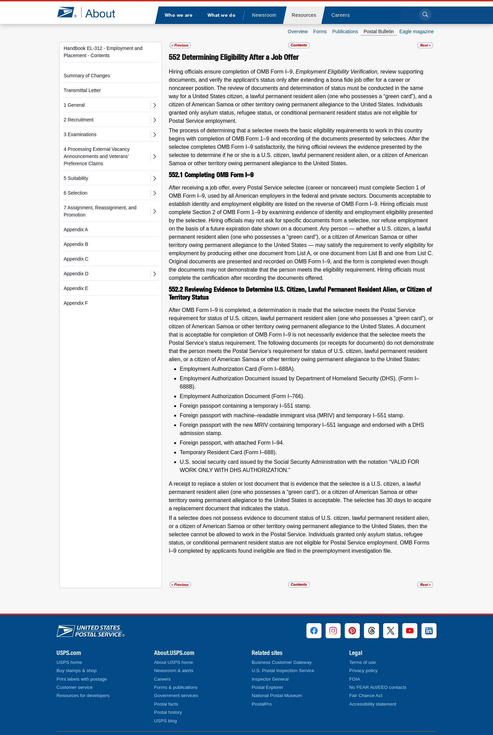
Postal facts (166, 704)
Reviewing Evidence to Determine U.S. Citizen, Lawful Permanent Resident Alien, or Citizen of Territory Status (300, 293)
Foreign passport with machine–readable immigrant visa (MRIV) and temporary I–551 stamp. (292, 415)
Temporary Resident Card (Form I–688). (228, 452)
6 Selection (75, 193)
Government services (176, 695)
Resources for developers (83, 695)
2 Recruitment (78, 119)
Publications (345, 31)
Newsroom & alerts (173, 670)
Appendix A (76, 229)
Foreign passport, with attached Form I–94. (232, 443)
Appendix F (76, 303)
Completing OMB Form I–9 (219, 175)
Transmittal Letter (82, 90)
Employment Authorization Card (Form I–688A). (237, 369)
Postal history (168, 712)
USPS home (69, 662)
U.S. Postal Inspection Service (283, 670)
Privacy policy (363, 670)
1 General (74, 105)
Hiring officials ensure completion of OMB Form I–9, (232, 72)
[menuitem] (178, 15)
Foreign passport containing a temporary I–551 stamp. (245, 406)
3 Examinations (80, 134)
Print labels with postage (81, 679)
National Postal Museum (277, 695)
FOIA (354, 679)
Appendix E (76, 288)
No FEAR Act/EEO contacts (377, 687)
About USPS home (173, 662)
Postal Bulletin (379, 31)
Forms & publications (176, 687)
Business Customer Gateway (282, 662)
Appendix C (76, 259)
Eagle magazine (417, 31)
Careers (162, 679)
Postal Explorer (267, 687)
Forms (320, 31)
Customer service (74, 687)
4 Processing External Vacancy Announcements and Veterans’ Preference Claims (97, 156)
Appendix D (76, 273)
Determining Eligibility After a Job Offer (240, 57)
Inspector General (270, 679)
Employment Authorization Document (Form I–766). (242, 396)
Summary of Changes (87, 75)
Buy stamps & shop (76, 670)
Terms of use (362, 662)
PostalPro (262, 704)
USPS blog (165, 720)
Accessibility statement (372, 704)
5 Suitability (76, 178)
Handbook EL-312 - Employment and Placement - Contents (103, 51)
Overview (297, 31)
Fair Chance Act (365, 695)
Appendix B (76, 244)
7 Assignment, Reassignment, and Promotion (100, 211)
